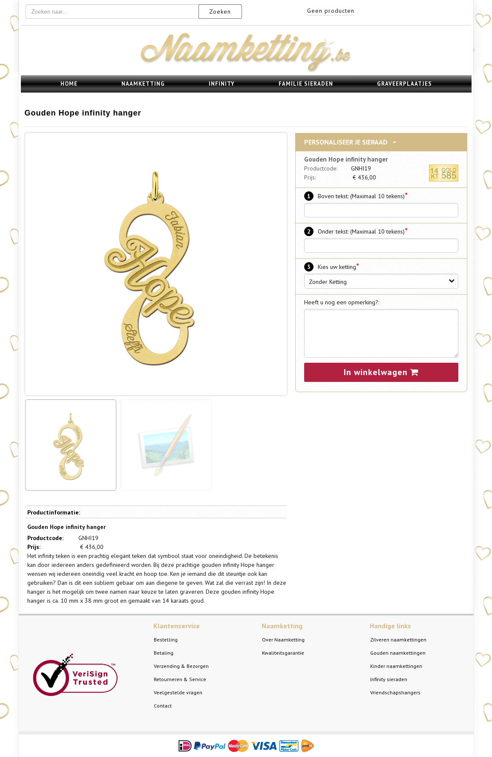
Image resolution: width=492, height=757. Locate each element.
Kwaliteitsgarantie (283, 653)
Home (69, 83)
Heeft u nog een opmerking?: (341, 302)
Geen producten (330, 10)
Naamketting (143, 83)
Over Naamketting (283, 639)
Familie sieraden (306, 83)
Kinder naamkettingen (396, 666)
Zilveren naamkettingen (398, 639)
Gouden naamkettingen (398, 653)
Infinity (222, 83)
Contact (163, 705)
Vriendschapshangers (395, 692)
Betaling (163, 653)
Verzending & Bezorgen (181, 666)
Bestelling (166, 639)
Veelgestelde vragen (178, 692)
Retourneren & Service (180, 679)
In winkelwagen (381, 372)
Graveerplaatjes (404, 83)
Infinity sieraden (388, 679)
